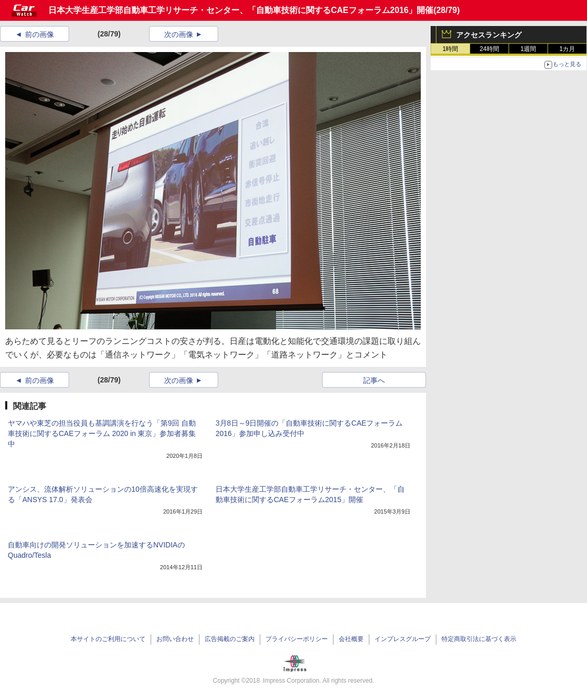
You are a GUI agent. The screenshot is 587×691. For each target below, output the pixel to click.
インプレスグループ (403, 639)
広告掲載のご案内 (230, 639)
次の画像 (178, 34)
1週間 (529, 49)
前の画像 (39, 34)
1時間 (451, 49)
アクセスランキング (489, 35)
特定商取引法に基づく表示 (479, 639)
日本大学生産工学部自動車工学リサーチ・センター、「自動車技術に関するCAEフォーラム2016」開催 (240, 10)
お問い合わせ (175, 639)
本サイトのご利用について (108, 639)
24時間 (489, 49)
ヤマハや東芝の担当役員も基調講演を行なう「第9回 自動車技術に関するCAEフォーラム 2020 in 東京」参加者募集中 (102, 433)
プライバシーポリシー (296, 639)
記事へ (374, 380)
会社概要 (351, 639)
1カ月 (567, 49)
